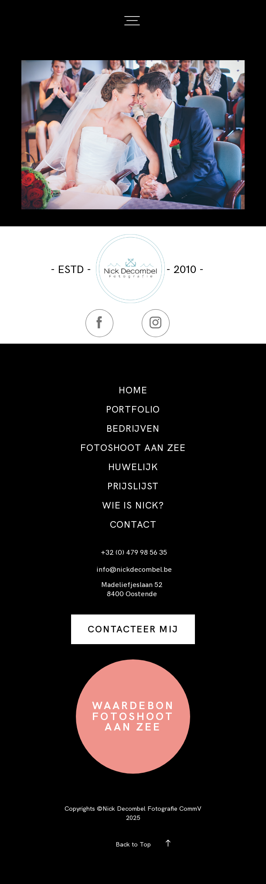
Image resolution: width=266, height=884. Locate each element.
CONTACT (133, 524)
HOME (133, 390)
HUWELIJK (133, 466)
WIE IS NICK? (133, 505)
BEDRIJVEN (133, 428)
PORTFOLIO (133, 409)
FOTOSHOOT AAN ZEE (132, 447)
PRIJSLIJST (133, 486)
